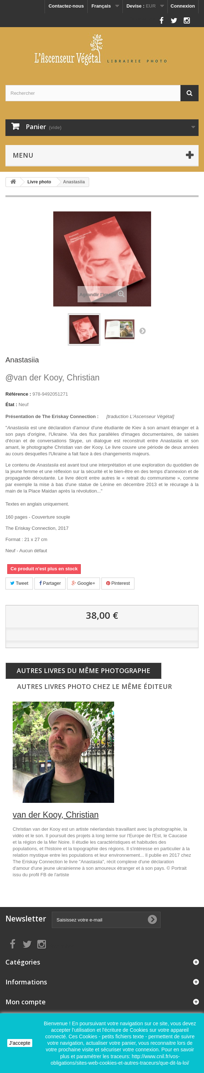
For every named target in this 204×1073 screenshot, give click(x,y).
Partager (50, 583)
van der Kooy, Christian (52, 377)
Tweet (19, 583)
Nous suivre (142, 18)
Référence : (18, 394)
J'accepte (19, 1043)
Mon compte (25, 1001)
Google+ (83, 583)
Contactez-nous (66, 6)
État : (11, 404)
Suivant (142, 330)
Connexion (183, 6)
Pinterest (118, 583)
